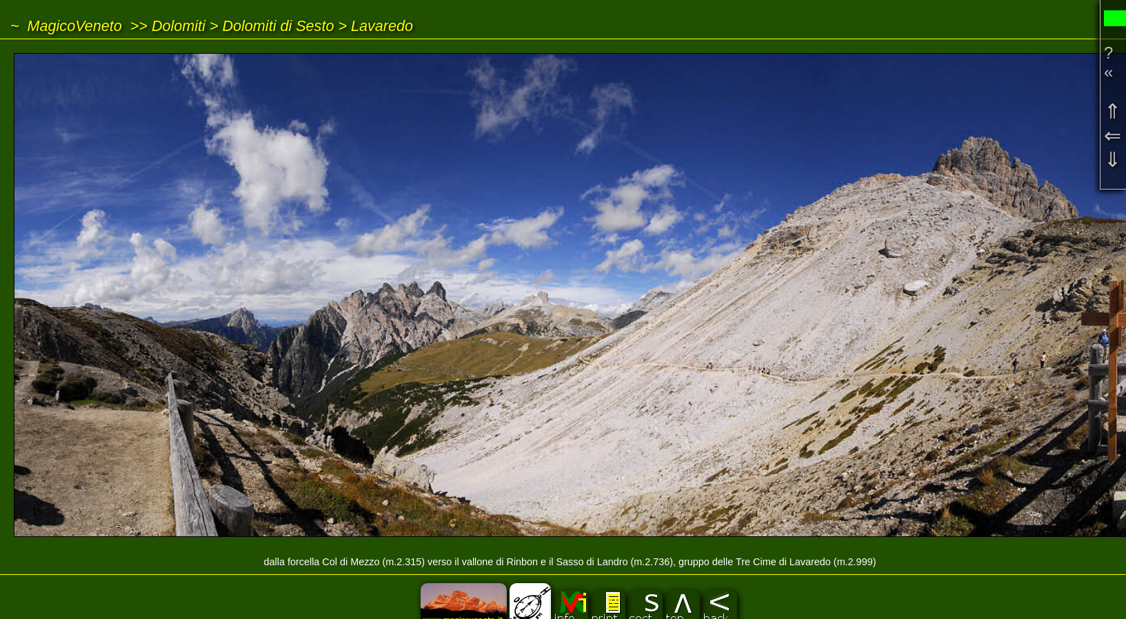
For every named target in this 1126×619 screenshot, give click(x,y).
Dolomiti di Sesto (278, 25)
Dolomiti (178, 25)
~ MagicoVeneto (66, 25)
